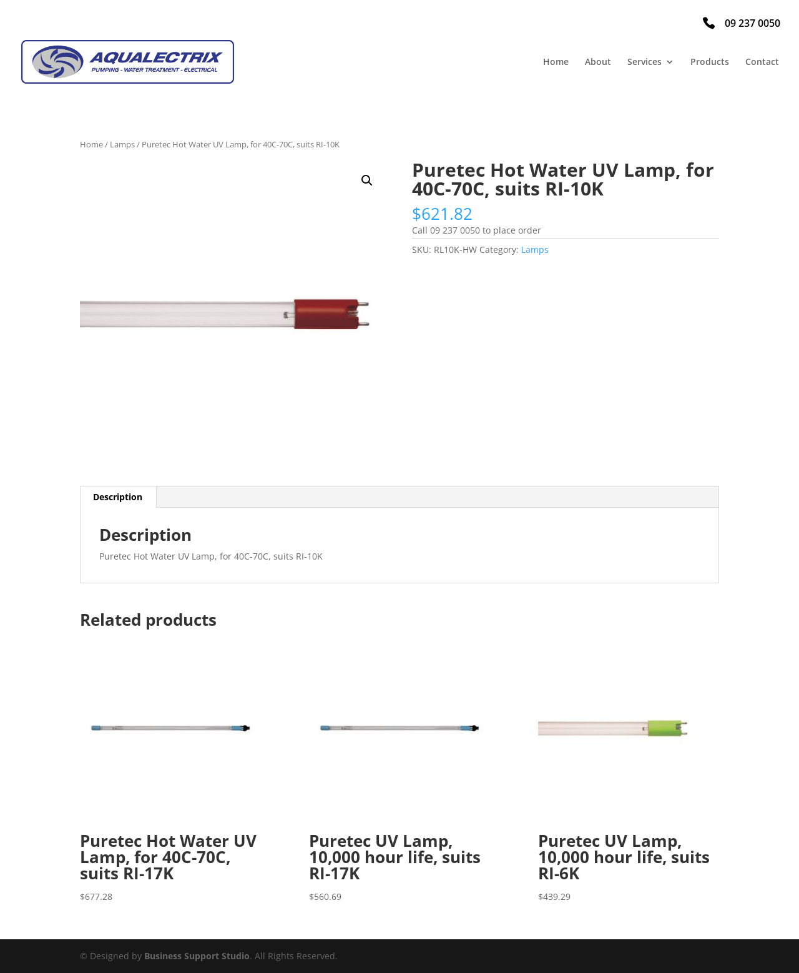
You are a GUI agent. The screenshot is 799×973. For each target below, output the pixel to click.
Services (644, 62)
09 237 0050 (752, 23)
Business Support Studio (197, 956)
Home (556, 62)
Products (709, 62)
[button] (367, 180)
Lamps (122, 144)
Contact (762, 62)
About (598, 62)
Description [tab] (117, 497)
